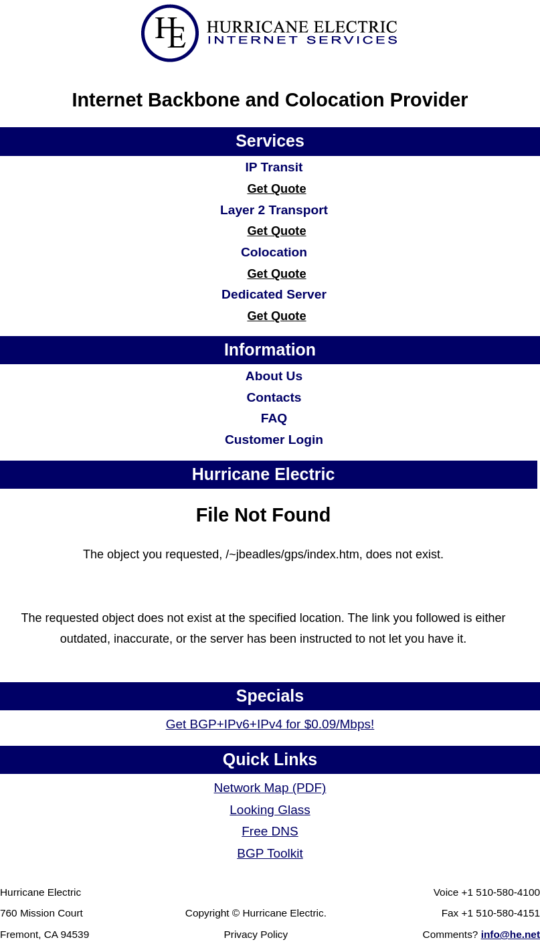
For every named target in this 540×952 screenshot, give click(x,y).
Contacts (273, 397)
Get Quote (276, 188)
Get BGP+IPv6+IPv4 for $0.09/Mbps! (270, 724)
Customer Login (274, 439)
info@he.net (510, 934)
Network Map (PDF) (270, 788)
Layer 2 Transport (274, 210)
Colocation (274, 252)
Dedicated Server (274, 294)
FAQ (274, 418)
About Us (274, 376)
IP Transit (273, 167)
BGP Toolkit (270, 853)
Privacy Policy (256, 934)
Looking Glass (270, 810)
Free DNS (270, 831)
